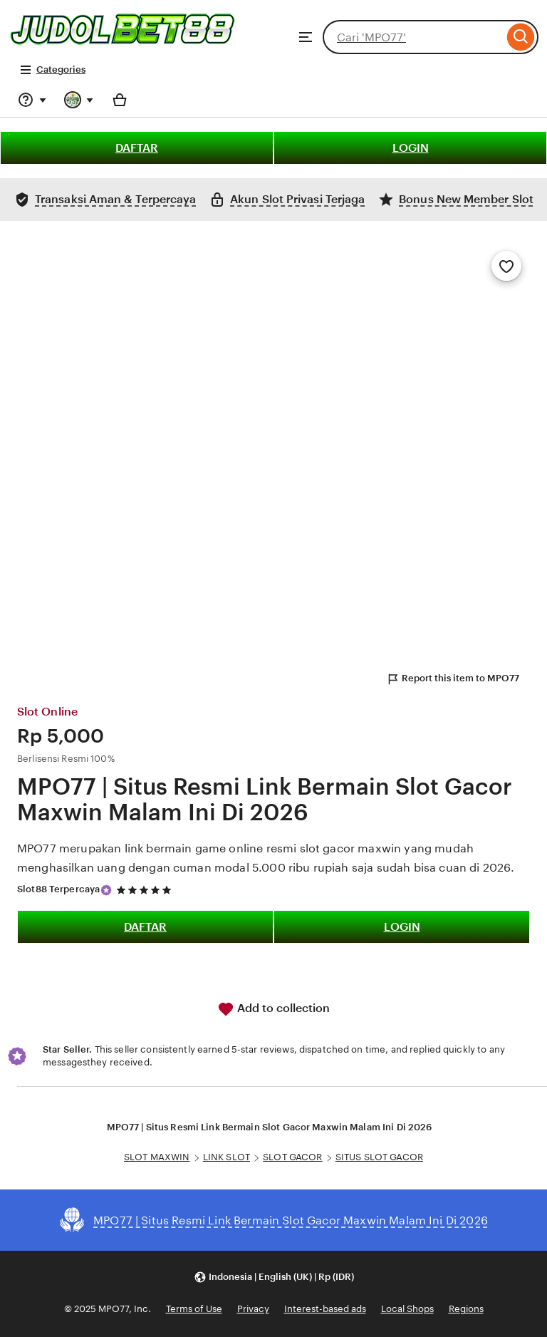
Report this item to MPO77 (452, 679)
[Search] (521, 37)
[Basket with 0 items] (120, 100)
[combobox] (413, 37)
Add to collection (273, 1009)
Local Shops (407, 1309)
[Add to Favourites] (506, 266)
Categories (52, 69)
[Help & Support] (32, 100)
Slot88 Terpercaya (58, 889)
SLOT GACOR (292, 1157)
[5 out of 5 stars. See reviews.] (146, 890)
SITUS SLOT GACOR (379, 1157)
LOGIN (410, 148)
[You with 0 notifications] (79, 100)
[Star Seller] (106, 890)
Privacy (253, 1309)
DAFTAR (136, 148)
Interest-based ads (325, 1309)
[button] (274, 1277)
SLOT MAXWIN (156, 1157)
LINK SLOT (226, 1157)
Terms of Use (194, 1309)
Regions (466, 1309)
